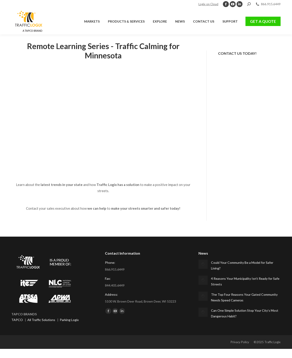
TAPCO (17, 320)
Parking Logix (69, 320)
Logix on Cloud (208, 4)
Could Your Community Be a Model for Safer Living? (242, 265)
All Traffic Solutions (41, 320)
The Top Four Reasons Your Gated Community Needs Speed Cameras (244, 297)
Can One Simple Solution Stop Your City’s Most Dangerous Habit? (244, 313)
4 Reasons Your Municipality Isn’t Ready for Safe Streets (245, 281)
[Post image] (203, 264)
